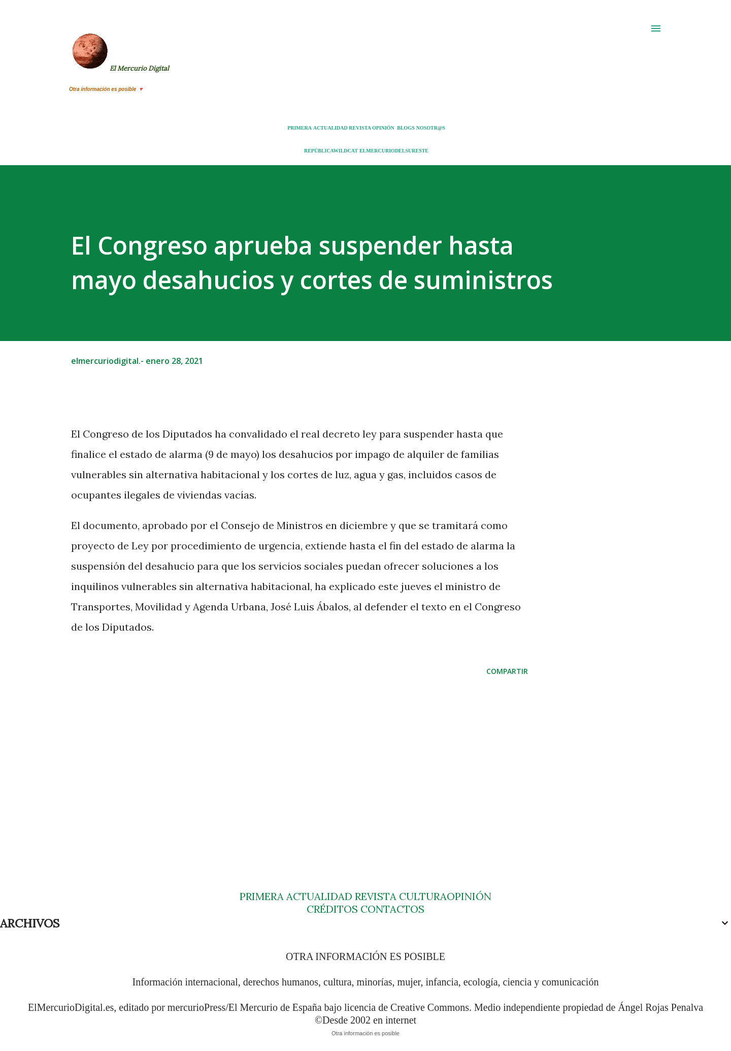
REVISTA (360, 128)
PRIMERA (299, 128)
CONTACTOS (391, 909)
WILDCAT (346, 150)
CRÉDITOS (332, 909)
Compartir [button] (507, 671)
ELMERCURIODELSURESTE (393, 150)
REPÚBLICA (319, 150)
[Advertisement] (283, 763)
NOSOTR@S (430, 128)
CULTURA (423, 896)
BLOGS (405, 128)
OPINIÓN (383, 128)
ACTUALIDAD (330, 128)
